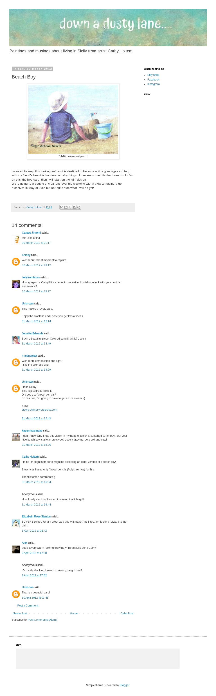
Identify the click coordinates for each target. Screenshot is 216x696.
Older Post (126, 613)
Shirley (26, 255)
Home (74, 613)
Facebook (153, 79)
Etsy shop (153, 74)
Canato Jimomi (31, 232)
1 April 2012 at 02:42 (34, 530)
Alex (24, 542)
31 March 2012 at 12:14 (36, 321)
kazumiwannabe (32, 430)
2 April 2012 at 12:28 (34, 553)
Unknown (28, 303)
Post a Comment (27, 605)
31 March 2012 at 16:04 (36, 482)
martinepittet (29, 355)
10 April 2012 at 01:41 (35, 597)
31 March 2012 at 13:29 (36, 369)
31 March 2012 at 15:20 (36, 444)
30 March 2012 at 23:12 (36, 265)
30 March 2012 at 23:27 (36, 291)
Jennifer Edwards (32, 333)
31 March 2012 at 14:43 (36, 418)
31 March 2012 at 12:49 (36, 343)
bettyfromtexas (31, 277)
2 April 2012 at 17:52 (34, 575)
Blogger (124, 685)
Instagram (153, 84)
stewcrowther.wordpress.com (39, 409)
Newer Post (20, 613)
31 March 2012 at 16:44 (36, 504)
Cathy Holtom (30, 456)
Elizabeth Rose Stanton (36, 516)
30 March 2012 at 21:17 (36, 242)
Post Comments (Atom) (42, 619)
